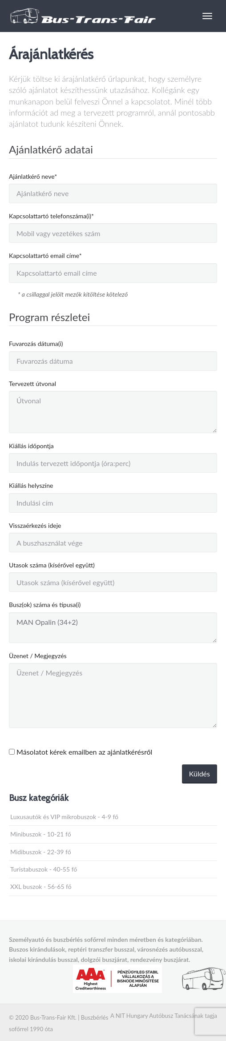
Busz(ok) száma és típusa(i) (45, 604)
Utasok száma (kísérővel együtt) (52, 565)
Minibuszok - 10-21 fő (40, 834)
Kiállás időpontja (31, 446)
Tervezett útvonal (32, 383)
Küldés (199, 773)
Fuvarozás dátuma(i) (36, 343)
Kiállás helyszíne (31, 485)
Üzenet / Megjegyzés (38, 655)
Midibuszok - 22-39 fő (40, 852)
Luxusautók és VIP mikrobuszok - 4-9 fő (64, 816)
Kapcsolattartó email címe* (45, 255)
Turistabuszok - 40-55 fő (43, 869)
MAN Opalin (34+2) (113, 627)
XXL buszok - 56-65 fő (41, 886)
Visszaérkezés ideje (35, 525)
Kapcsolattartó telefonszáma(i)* (51, 216)
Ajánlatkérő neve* (33, 176)
